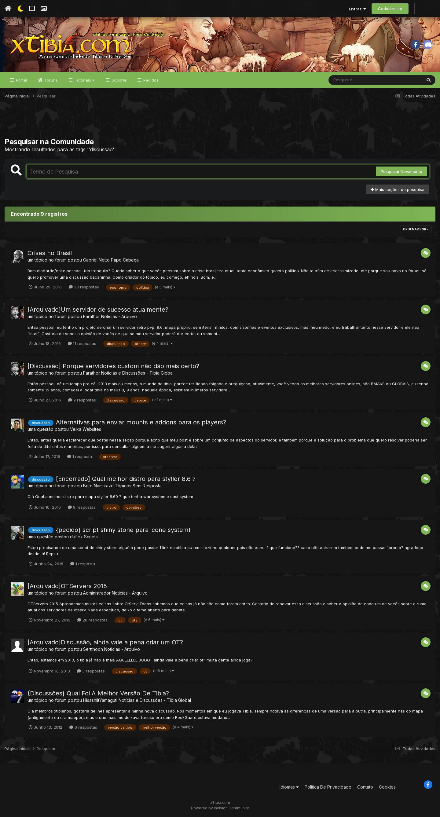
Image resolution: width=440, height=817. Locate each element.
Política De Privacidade (328, 787)
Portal (21, 80)
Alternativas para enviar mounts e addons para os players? (141, 422)
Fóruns (51, 80)
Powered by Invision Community (220, 808)
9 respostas (82, 400)
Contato (365, 787)
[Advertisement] (220, 122)
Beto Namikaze (98, 485)
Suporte (118, 80)
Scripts (91, 536)
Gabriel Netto (96, 259)
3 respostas (91, 671)
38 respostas (84, 286)
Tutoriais (84, 80)
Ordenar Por (416, 229)
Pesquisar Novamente (401, 171)
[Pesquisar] (352, 80)
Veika (75, 429)
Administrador (97, 592)
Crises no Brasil (50, 253)
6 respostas (83, 727)
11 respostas (82, 343)
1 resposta (79, 456)
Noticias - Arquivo (119, 316)
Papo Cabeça (125, 259)
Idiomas (289, 787)
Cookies (387, 787)
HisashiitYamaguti (100, 700)
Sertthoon (93, 649)
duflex (76, 536)
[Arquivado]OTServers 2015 (67, 586)
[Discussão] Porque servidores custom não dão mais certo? (113, 366)
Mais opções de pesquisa (397, 189)
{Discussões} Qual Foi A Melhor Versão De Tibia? (98, 693)
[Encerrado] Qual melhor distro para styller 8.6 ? (126, 478)
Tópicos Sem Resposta (138, 485)
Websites (91, 429)
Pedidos (150, 80)
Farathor (91, 316)
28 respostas (92, 619)
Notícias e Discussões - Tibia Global (137, 373)
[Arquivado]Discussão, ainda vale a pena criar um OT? (105, 642)
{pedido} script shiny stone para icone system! (123, 529)
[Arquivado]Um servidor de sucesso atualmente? (98, 309)
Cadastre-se (390, 8)
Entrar (357, 8)
